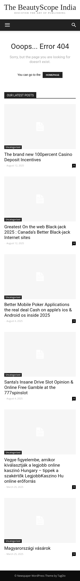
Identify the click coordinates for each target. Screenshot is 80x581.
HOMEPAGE (52, 75)
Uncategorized (13, 147)
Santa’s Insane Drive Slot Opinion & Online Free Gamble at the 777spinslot (38, 387)
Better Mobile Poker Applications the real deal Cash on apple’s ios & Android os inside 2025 (38, 310)
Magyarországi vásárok (27, 548)
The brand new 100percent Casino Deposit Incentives (38, 157)
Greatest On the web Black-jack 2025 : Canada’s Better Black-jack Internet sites (37, 232)
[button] (74, 25)
